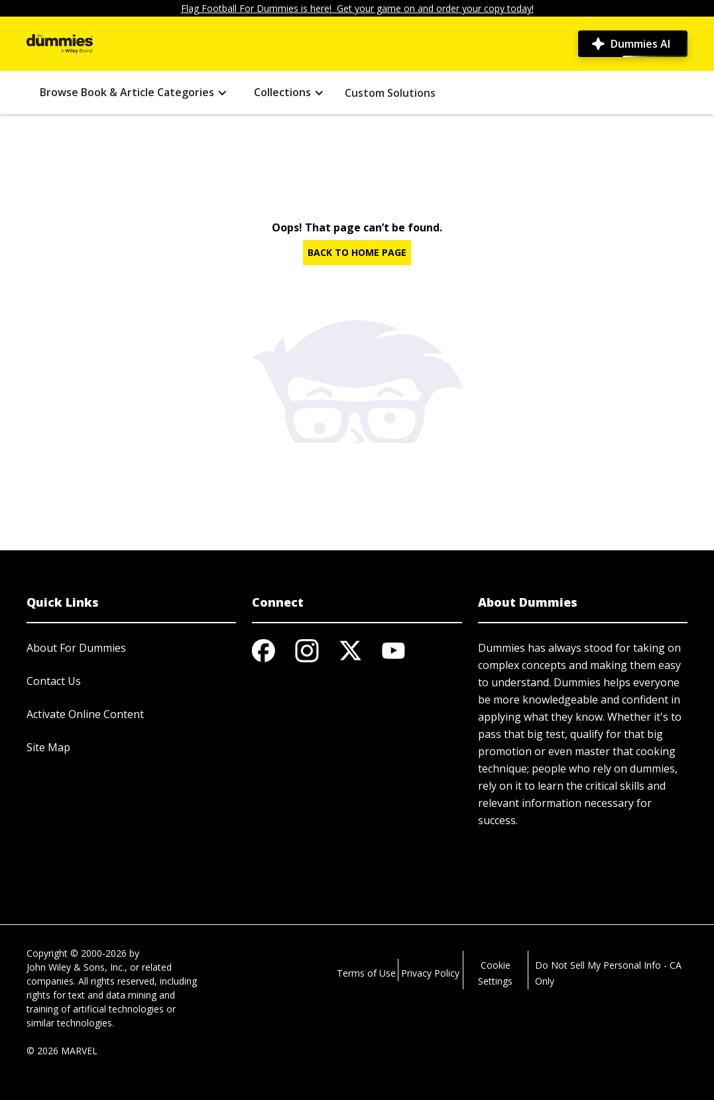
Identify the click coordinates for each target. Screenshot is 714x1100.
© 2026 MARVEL (62, 1050)
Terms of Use (366, 973)
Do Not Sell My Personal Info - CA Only (608, 973)
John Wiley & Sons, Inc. (76, 967)
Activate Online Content (85, 714)
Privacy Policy (430, 973)
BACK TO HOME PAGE (357, 252)
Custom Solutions (390, 93)
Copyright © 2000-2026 (77, 953)
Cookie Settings (495, 973)
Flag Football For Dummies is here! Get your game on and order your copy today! (357, 8)
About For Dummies (76, 648)
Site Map (48, 747)
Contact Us (54, 681)
